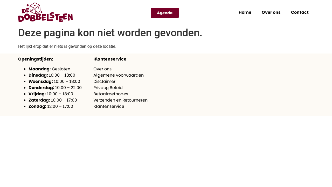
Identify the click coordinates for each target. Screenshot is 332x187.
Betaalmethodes (110, 94)
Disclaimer (104, 81)
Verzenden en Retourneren (120, 100)
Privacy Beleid (108, 88)
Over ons (271, 12)
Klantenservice (108, 106)
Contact (300, 12)
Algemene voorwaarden (118, 75)
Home (245, 12)
